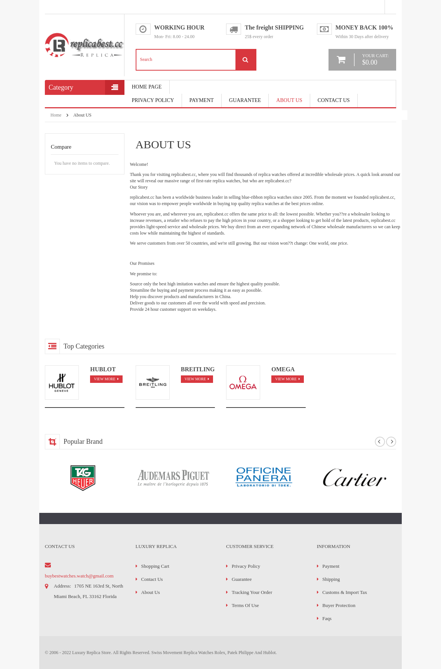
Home (55, 115)
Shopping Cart (155, 566)
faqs (327, 618)
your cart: (375, 59)
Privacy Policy (153, 100)
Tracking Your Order (252, 592)
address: (62, 586)
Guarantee (245, 100)
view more (104, 379)
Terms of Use (245, 605)
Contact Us (334, 100)
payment (201, 100)
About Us (289, 100)
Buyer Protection (339, 605)
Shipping (331, 579)
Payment (331, 566)
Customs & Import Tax (345, 592)
